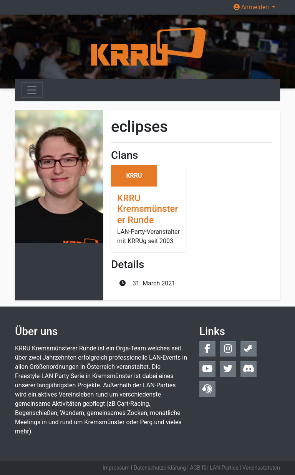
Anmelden (252, 7)
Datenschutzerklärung (160, 468)
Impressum (116, 468)
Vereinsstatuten (261, 468)
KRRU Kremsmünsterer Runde (147, 209)
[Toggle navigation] (32, 90)
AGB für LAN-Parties (214, 468)
